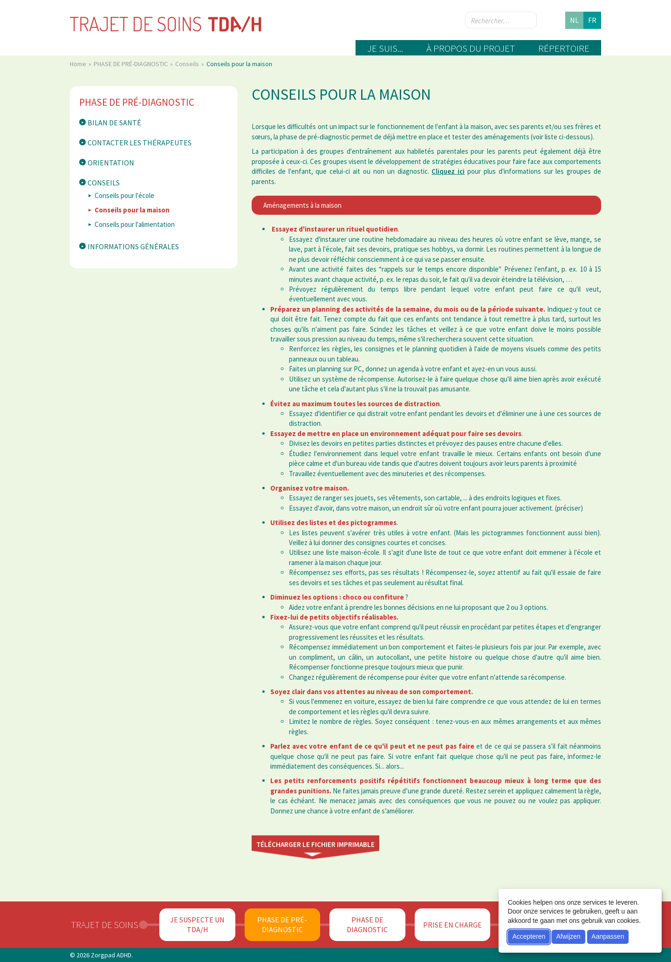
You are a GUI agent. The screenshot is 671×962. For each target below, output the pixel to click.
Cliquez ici (448, 171)
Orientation (111, 162)
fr (592, 20)
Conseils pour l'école (124, 195)
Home (79, 64)
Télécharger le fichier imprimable (315, 844)
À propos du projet (470, 48)
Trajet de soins (104, 924)
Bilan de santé (114, 122)
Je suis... (385, 48)
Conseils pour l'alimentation (135, 224)
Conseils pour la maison (132, 209)
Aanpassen (607, 936)
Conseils (187, 64)
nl (574, 20)
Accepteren (528, 936)
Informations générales (133, 246)
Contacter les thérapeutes (140, 142)
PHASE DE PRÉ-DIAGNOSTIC (131, 64)
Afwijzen (568, 936)
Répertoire (563, 48)
